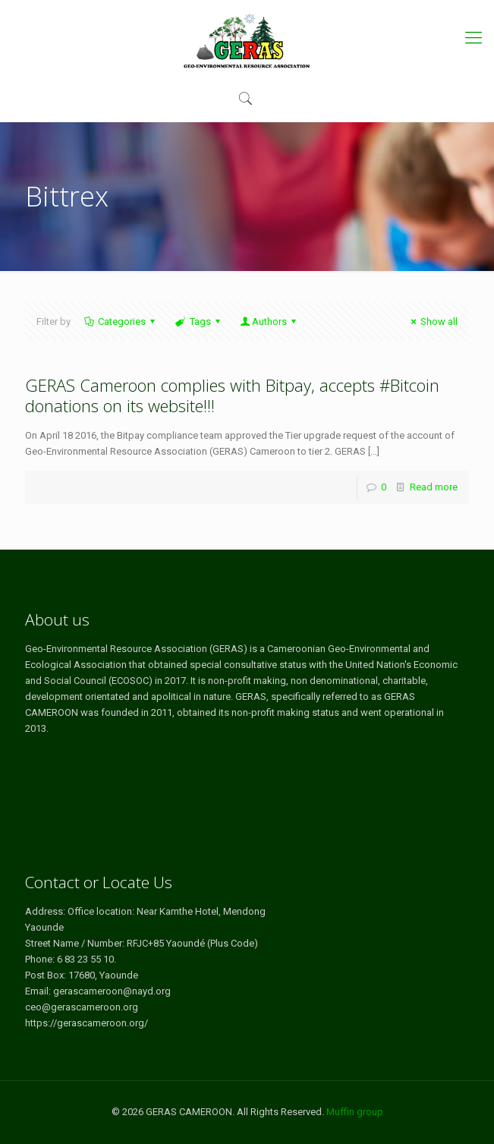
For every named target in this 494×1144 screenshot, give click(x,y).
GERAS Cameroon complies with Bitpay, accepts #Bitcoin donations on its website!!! (232, 395)
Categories (120, 321)
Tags (198, 321)
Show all (432, 321)
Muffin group (354, 1111)
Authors (269, 321)
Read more (434, 487)
